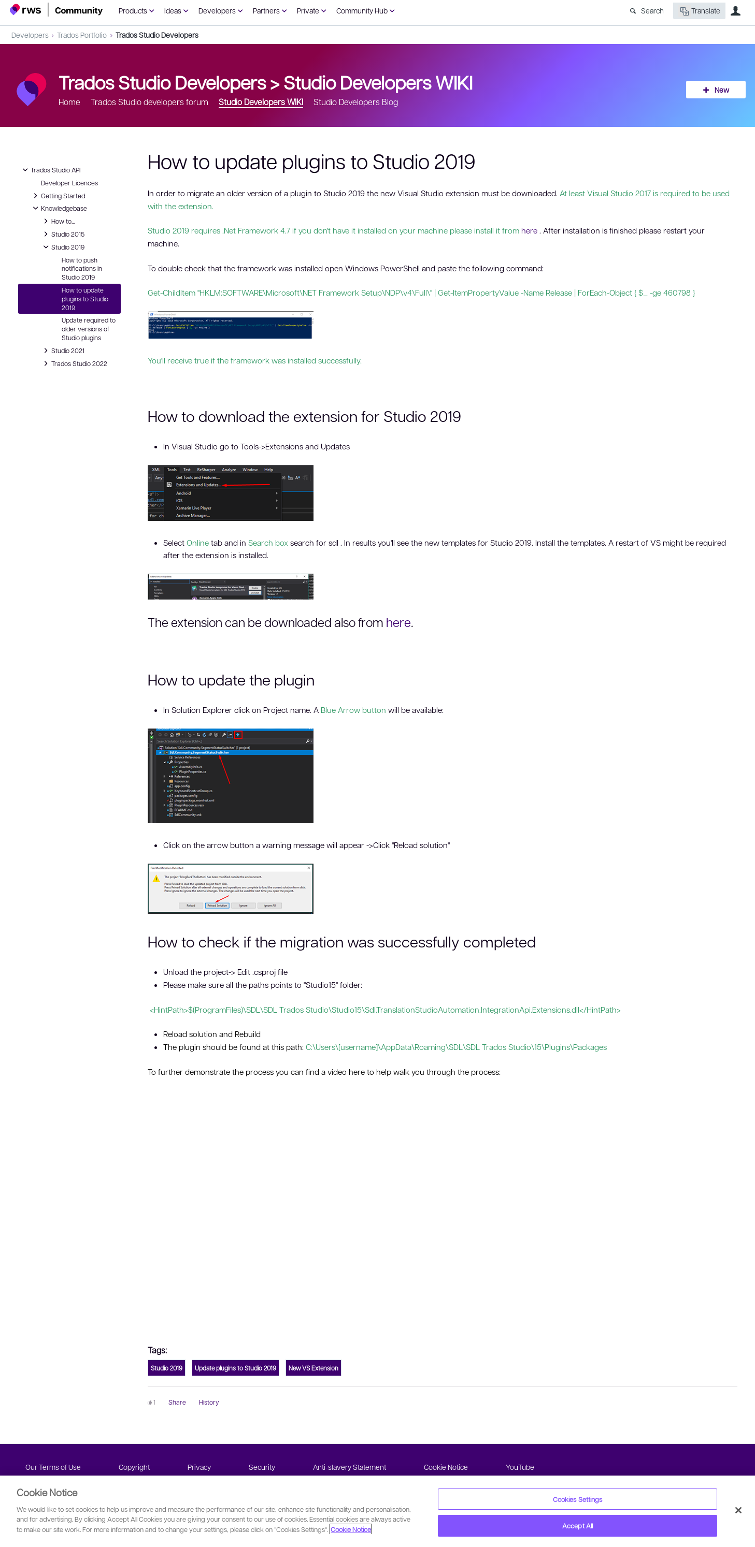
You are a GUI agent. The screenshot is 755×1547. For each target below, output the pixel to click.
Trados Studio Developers (157, 34)
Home (69, 101)
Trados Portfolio (82, 34)
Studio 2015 (62, 234)
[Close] (738, 1510)
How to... (58, 221)
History (209, 1402)
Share (177, 1402)
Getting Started (58, 196)
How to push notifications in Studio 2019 (82, 269)
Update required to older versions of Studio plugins (89, 329)
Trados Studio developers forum (149, 101)
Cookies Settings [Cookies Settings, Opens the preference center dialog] (578, 1499)
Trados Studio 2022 (74, 363)
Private (308, 10)
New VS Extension (313, 1368)
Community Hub (362, 10)
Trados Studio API (50, 170)
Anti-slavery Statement (349, 1466)
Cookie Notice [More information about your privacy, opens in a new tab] (351, 1529)
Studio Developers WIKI (378, 82)
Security (262, 1466)
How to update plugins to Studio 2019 (85, 299)
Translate (699, 11)
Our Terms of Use (53, 1466)
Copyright (134, 1466)
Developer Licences (69, 183)
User (736, 11)
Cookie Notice (446, 1466)
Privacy (199, 1466)
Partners (266, 10)
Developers (217, 10)
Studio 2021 (62, 350)
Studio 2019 (62, 247)
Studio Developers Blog (356, 101)
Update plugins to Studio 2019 (235, 1368)
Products (133, 10)
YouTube (520, 1466)
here (529, 230)
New (722, 89)
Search (652, 10)
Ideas (172, 10)
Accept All (577, 1525)
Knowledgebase (59, 208)
